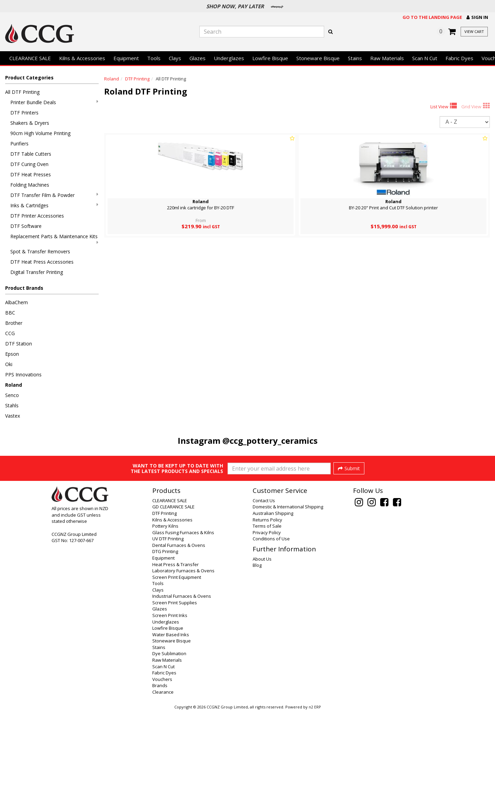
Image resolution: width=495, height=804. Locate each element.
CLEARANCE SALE (30, 58)
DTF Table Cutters (30, 154)
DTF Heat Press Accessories (42, 261)
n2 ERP (315, 799)
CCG (10, 333)
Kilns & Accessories (82, 58)
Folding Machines (29, 184)
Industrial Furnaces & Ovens (181, 688)
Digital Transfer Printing (36, 272)
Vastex (12, 415)
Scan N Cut (424, 58)
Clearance (163, 784)
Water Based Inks (170, 727)
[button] (477, 17)
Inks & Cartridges (54, 205)
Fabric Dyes (459, 58)
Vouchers (162, 771)
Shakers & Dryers (29, 123)
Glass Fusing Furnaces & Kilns (183, 624)
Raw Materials (387, 58)
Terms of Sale (267, 618)
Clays (175, 58)
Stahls (12, 405)
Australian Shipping (273, 605)
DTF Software (26, 226)
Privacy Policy (267, 624)
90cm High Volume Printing (40, 133)
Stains (355, 58)
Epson (12, 354)
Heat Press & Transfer (175, 656)
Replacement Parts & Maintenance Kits (54, 239)
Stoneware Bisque (318, 58)
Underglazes (229, 58)
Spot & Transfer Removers (40, 251)
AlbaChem (16, 302)
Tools (154, 58)
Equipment (126, 58)
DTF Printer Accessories (37, 215)
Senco (12, 395)
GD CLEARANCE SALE (173, 599)
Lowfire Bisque (270, 58)
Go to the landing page (432, 17)
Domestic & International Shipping (288, 599)
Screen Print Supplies (174, 695)
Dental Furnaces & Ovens (178, 637)
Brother (13, 323)
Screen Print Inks (169, 707)
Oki (8, 364)
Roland (13, 385)
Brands (159, 777)
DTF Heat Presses (30, 174)
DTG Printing (165, 643)
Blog (257, 657)
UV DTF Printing (168, 631)
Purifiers (19, 143)
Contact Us (264, 593)
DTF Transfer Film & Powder (54, 195)
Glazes (197, 58)
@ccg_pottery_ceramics (270, 440)
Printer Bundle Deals (54, 102)
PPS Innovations (23, 374)
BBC (10, 312)
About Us (262, 651)
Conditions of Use (271, 631)
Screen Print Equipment (176, 669)
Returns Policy (267, 612)
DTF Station (18, 343)
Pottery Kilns (165, 618)
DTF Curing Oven (29, 164)
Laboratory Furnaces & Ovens (183, 663)
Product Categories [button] (29, 77)
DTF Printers (24, 112)
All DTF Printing (22, 92)
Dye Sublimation (169, 745)
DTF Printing (137, 79)
